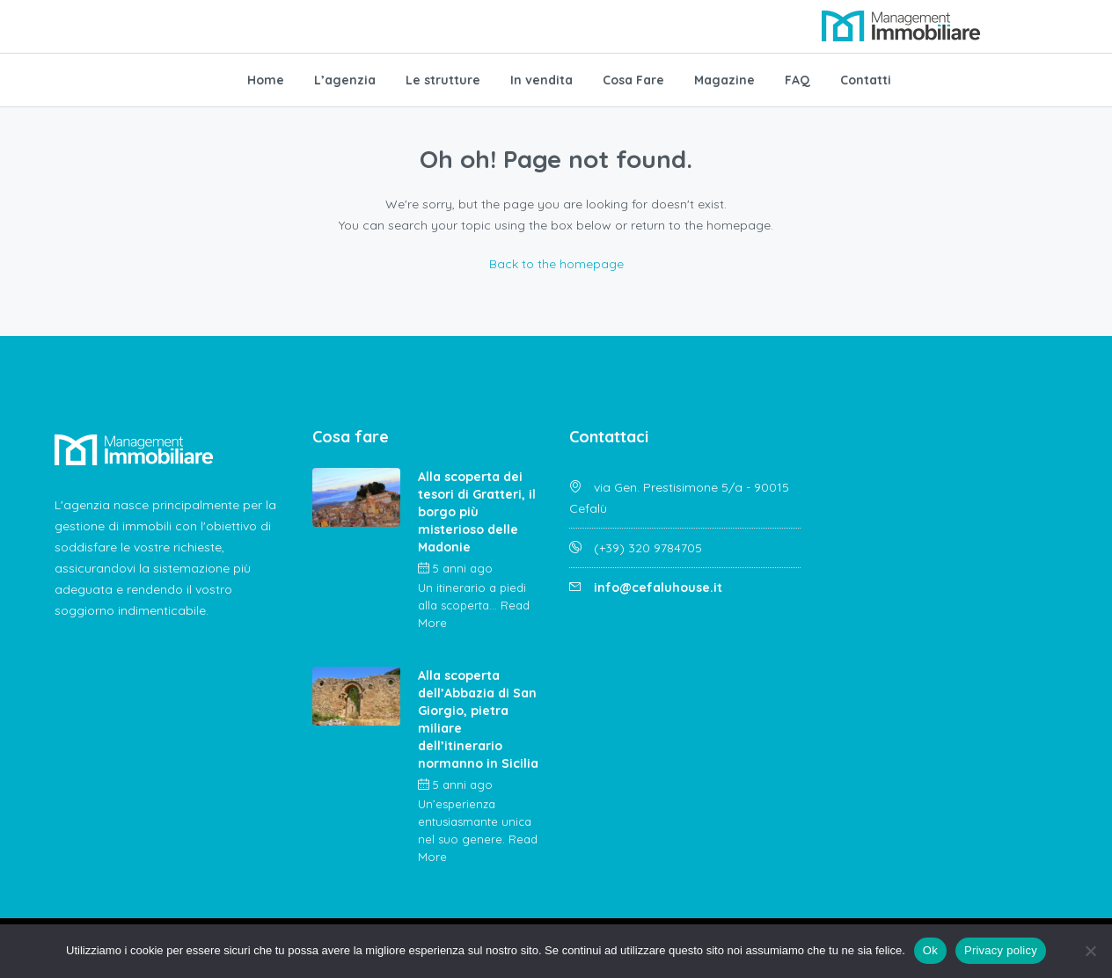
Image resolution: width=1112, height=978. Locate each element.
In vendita (541, 80)
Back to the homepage (556, 264)
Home (265, 80)
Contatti (865, 80)
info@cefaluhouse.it (658, 587)
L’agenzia (345, 80)
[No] (1090, 951)
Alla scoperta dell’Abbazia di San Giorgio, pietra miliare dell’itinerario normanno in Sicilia (478, 719)
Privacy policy (1000, 950)
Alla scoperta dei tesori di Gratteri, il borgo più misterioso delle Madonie (477, 512)
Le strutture (443, 80)
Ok (930, 950)
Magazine (724, 80)
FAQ (797, 80)
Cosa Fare (633, 80)
